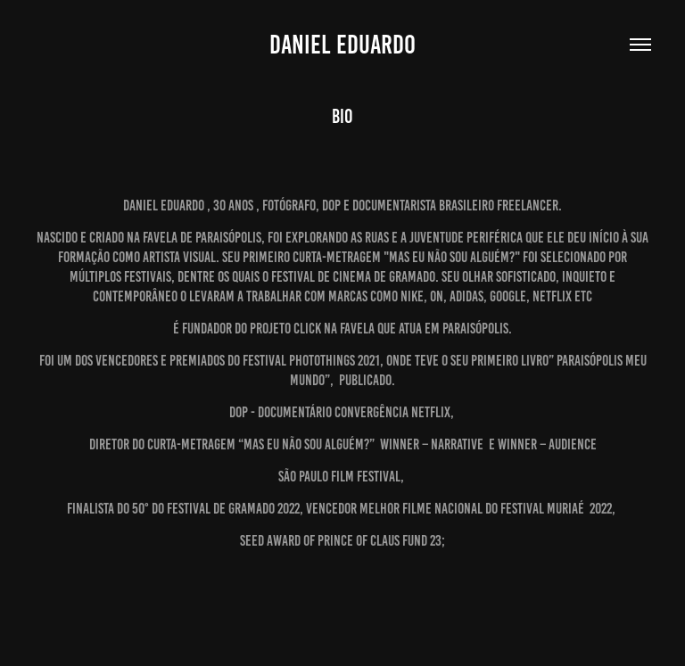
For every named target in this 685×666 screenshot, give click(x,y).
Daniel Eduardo (342, 44)
